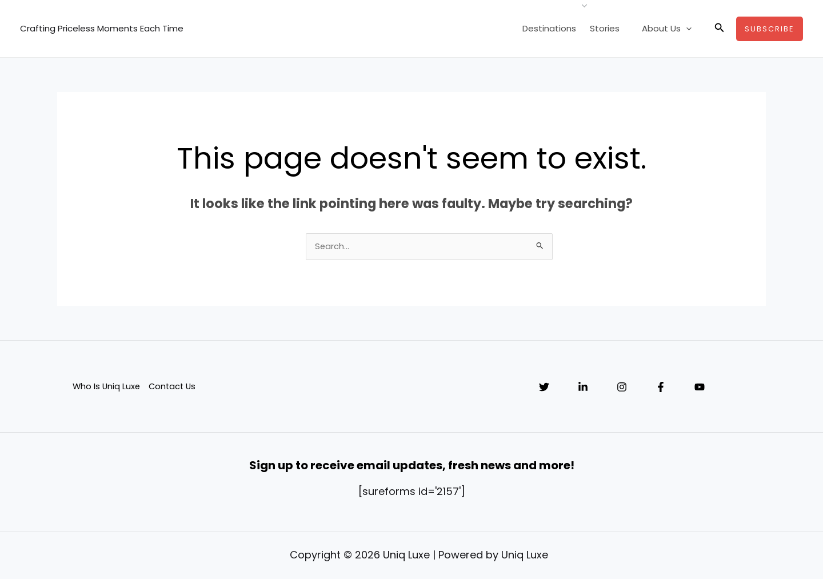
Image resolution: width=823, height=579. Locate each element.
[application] (689, 28)
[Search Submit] (540, 246)
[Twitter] (544, 388)
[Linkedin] (583, 388)
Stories (613, 28)
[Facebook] (661, 388)
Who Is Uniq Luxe (106, 387)
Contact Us (173, 387)
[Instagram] (622, 388)
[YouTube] (699, 388)
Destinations (559, 28)
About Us (669, 28)
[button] (719, 29)
